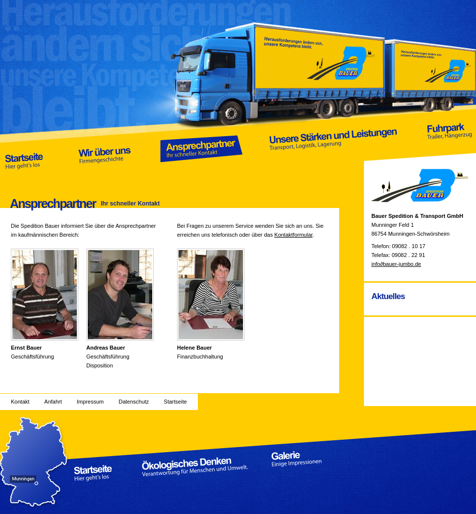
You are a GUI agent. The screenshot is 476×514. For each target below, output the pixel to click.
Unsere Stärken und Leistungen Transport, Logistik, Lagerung (333, 146)
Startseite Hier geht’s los (24, 146)
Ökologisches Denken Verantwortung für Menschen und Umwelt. (195, 466)
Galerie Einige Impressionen (305, 466)
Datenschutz (134, 402)
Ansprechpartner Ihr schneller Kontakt (201, 146)
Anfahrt (52, 402)
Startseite (175, 402)
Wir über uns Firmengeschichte (104, 146)
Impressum (90, 402)
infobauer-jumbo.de (396, 264)
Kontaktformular (293, 235)
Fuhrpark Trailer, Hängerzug (448, 146)
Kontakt (20, 402)
